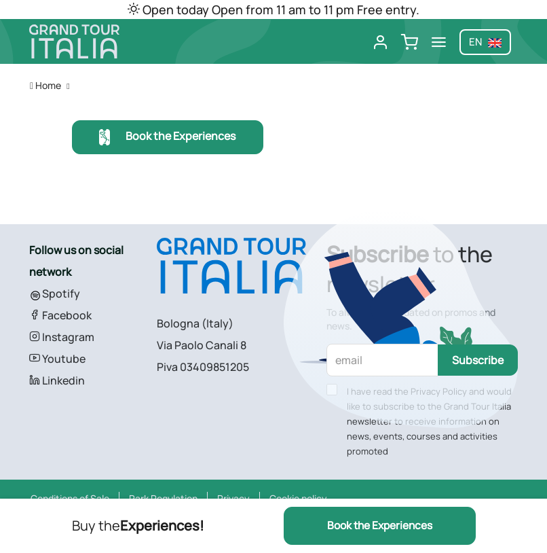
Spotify (54, 293)
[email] (382, 360)
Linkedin (57, 380)
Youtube (57, 358)
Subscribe (478, 360)
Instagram (61, 336)
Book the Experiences (167, 137)
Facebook (60, 315)
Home (45, 85)
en (485, 42)
